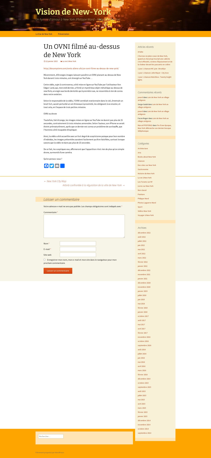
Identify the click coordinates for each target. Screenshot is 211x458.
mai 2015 (141, 399)
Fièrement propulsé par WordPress (50, 452)
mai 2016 (141, 362)
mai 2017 (141, 324)
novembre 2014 (144, 424)
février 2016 (142, 374)
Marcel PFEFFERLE (145, 125)
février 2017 (142, 333)
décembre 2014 (144, 420)
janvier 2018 (142, 312)
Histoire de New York (146, 173)
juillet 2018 (142, 295)
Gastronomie (143, 169)
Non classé (142, 190)
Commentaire (51, 212)
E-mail (47, 249)
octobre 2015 (143, 383)
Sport (140, 207)
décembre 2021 (144, 270)
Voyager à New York (146, 215)
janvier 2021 (142, 278)
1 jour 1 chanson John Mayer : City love (153, 73)
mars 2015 (142, 408)
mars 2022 (142, 258)
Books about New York (147, 157)
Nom (47, 243)
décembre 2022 (144, 232)
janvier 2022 (142, 266)
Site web (47, 254)
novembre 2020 (144, 287)
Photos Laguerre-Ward (147, 202)
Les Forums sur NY (145, 182)
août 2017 (142, 320)
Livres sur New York (145, 186)
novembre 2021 (144, 274)
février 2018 (142, 308)
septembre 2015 (144, 387)
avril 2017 (141, 328)
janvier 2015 (142, 416)
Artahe (140, 52)
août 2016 (142, 349)
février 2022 (142, 262)
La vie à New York (69, 61)
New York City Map (55, 181)
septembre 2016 (144, 345)
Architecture (143, 148)
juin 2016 (141, 358)
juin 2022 (141, 245)
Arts (139, 152)
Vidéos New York (144, 211)
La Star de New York (44, 34)
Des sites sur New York (147, 165)
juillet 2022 (142, 241)
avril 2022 (141, 253)
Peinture (141, 194)
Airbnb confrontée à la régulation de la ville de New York (94, 185)
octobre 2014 (143, 429)
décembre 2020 (144, 283)
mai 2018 (141, 303)
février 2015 (142, 412)
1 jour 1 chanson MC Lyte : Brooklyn (152, 68)
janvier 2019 (142, 291)
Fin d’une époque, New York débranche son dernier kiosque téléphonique (154, 128)
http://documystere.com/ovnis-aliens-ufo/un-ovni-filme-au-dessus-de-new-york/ (81, 68)
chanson (141, 161)
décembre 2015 (144, 379)
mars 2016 (142, 370)
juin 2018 (141, 299)
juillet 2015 (142, 395)
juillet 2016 (142, 353)
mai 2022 (141, 249)
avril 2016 (141, 366)
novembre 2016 (144, 337)
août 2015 (142, 391)
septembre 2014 (144, 433)
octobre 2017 (143, 316)
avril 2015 (141, 404)
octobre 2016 (143, 341)
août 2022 (142, 237)
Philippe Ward (143, 198)
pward (140, 97)
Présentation (63, 34)
